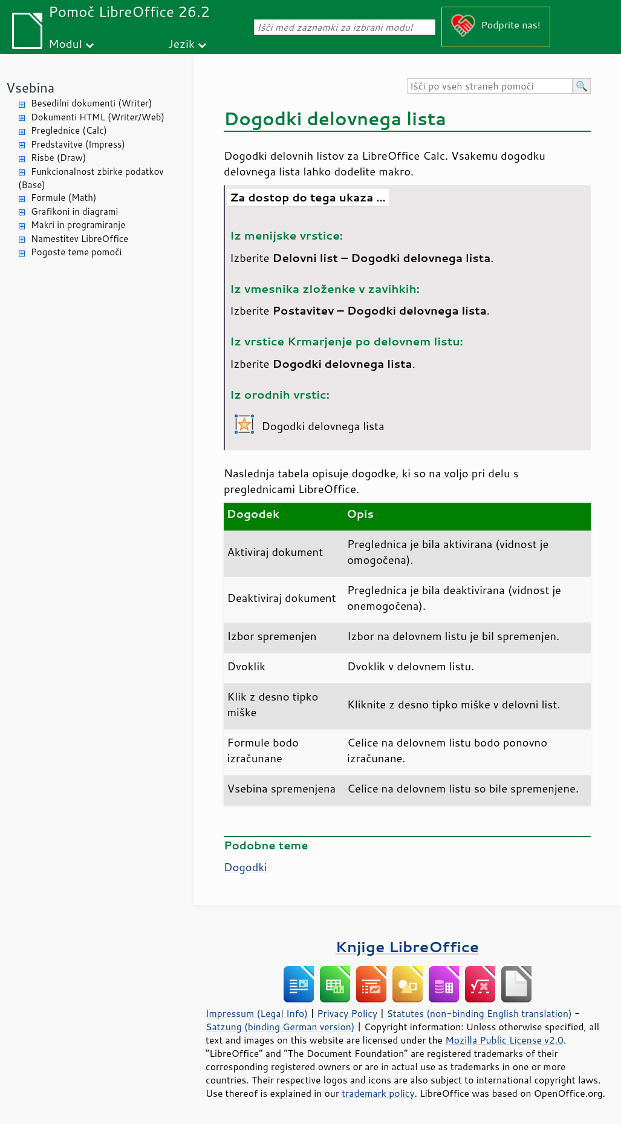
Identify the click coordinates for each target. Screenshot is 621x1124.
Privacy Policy (347, 1013)
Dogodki (245, 867)
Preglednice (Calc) (69, 130)
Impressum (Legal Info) (257, 1013)
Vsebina (30, 87)
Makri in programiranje (78, 224)
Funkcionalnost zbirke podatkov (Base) (91, 178)
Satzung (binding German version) (280, 1026)
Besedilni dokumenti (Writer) (91, 103)
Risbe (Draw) (58, 157)
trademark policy (378, 1093)
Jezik (181, 43)
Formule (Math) (63, 197)
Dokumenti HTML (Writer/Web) (97, 117)
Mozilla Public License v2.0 (504, 1040)
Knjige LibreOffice (407, 946)
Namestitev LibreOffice (79, 238)
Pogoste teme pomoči (76, 252)
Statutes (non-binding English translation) (478, 1013)
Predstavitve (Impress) (78, 144)
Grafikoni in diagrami (74, 211)
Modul (65, 43)
